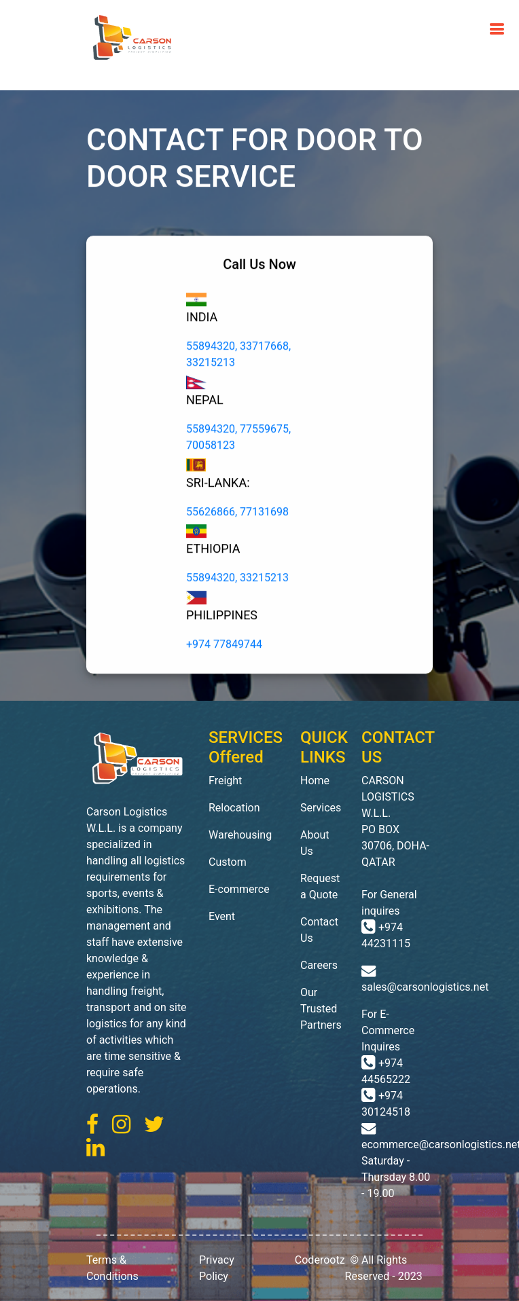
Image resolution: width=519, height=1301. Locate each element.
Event (222, 916)
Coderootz (320, 1259)
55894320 (210, 348)
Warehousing (240, 834)
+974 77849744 (224, 646)
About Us (314, 843)
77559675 (264, 430)
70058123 (210, 447)
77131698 (264, 513)
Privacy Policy (216, 1268)
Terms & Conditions (112, 1268)
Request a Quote (320, 886)
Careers (319, 965)
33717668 (264, 348)
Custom (228, 862)
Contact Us (319, 930)
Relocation (234, 807)
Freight (225, 780)
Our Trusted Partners (320, 1008)
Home (314, 780)
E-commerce (239, 889)
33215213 (210, 365)
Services (320, 807)
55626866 (210, 513)
